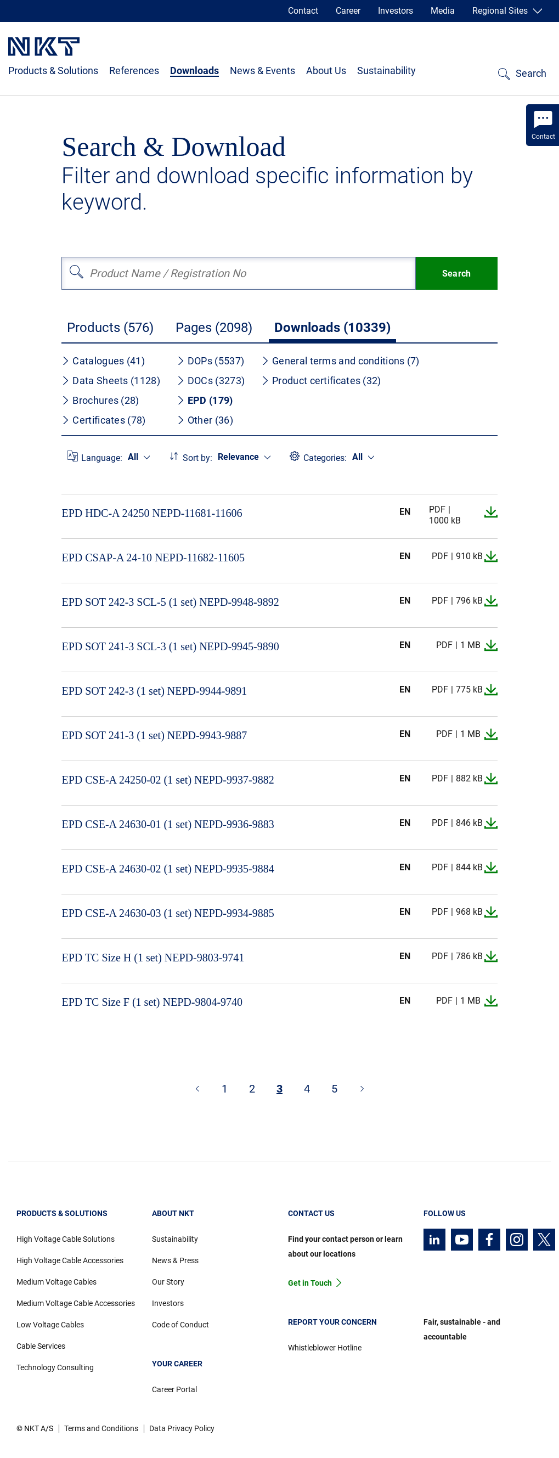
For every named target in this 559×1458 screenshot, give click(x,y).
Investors (395, 10)
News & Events (262, 70)
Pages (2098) (214, 327)
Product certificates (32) (321, 380)
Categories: (325, 458)
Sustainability (386, 70)
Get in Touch (310, 1283)
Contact (303, 10)
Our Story (168, 1281)
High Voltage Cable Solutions (65, 1239)
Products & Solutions (53, 70)
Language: (101, 458)
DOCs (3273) (211, 380)
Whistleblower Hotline (325, 1347)
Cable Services (40, 1346)
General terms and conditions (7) (340, 361)
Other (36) (205, 420)
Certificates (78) (103, 420)
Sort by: (197, 458)
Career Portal (174, 1389)
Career (348, 10)
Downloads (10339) (332, 327)
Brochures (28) (100, 400)
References (134, 70)
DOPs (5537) (210, 361)
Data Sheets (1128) (110, 380)
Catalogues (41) (103, 361)
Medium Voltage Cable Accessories (75, 1303)
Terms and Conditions (101, 1428)
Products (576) (110, 327)
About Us (326, 70)
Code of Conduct (180, 1324)
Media (443, 10)
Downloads (194, 70)
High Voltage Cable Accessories (69, 1260)
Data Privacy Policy (181, 1428)
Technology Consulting (55, 1367)
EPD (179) (205, 400)
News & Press (175, 1260)
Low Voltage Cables (50, 1324)
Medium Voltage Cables (56, 1281)
